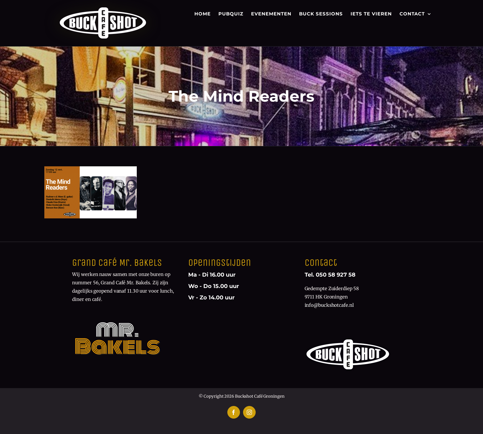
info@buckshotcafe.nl (329, 305)
